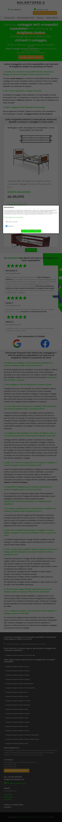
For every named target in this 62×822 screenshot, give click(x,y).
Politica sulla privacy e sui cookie (13, 217)
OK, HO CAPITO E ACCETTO (31, 231)
